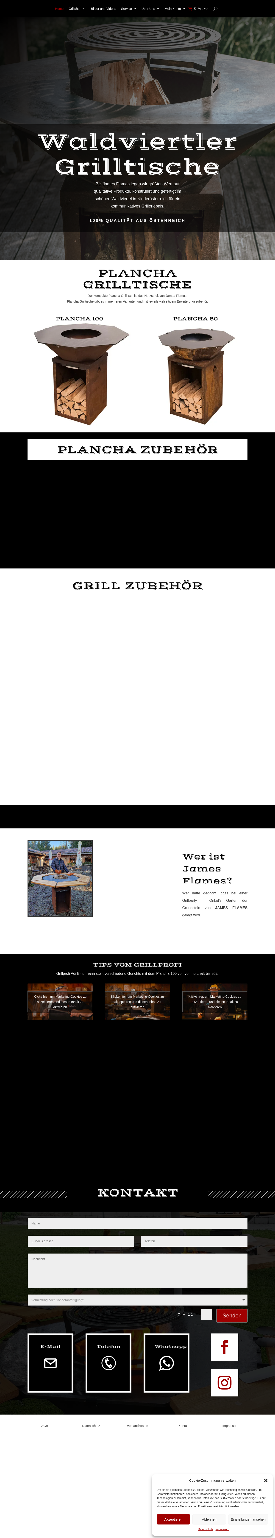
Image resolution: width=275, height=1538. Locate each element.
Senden (232, 1315)
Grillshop (75, 9)
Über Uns (148, 9)
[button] (266, 1480)
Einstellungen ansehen (248, 1519)
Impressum (222, 1529)
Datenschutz (205, 1529)
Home (59, 9)
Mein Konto (173, 9)
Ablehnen (209, 1519)
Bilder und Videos (103, 9)
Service (126, 9)
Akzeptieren (173, 1519)
